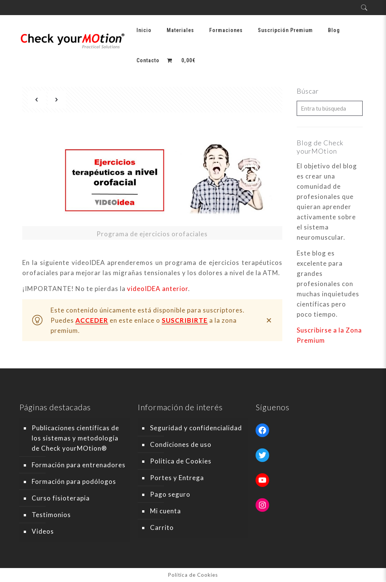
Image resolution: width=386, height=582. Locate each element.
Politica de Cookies (180, 461)
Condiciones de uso (180, 444)
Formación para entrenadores (79, 465)
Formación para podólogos (74, 481)
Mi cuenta (165, 511)
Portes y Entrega (177, 478)
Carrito (162, 527)
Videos (43, 531)
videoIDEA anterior (157, 289)
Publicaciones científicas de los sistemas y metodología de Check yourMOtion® (75, 438)
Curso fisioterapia (61, 498)
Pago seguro (170, 494)
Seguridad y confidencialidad (196, 428)
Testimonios (51, 515)
